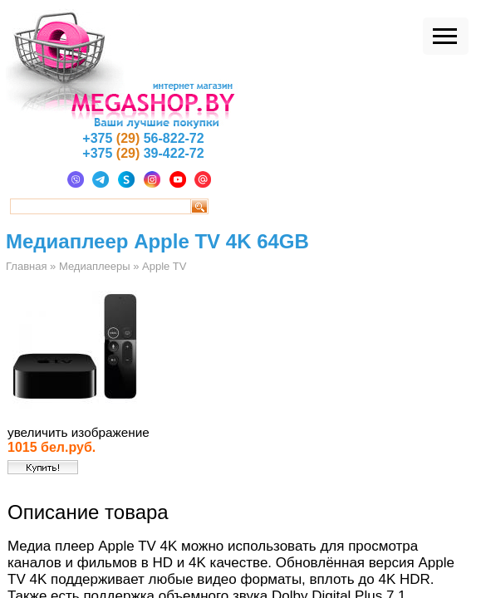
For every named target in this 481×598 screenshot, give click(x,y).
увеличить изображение (78, 432)
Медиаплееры (94, 266)
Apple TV (164, 266)
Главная (26, 266)
